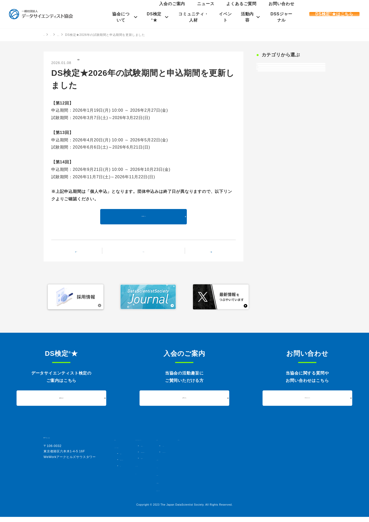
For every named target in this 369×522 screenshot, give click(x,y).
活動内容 (249, 17)
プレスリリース (274, 96)
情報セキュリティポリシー (261, 495)
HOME (48, 34)
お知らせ (268, 82)
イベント (226, 17)
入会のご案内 (221, 9)
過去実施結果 (190, 467)
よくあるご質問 (263, 9)
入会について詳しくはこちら (184, 403)
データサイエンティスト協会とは (138, 452)
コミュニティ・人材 (193, 17)
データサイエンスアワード (265, 456)
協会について (118, 17)
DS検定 (86, 62)
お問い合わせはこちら (307, 403)
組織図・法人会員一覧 (135, 464)
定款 (123, 470)
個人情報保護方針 (254, 487)
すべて (266, 69)
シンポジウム (256, 450)
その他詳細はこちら (143, 221)
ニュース (241, 9)
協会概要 (126, 458)
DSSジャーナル (283, 17)
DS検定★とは (191, 455)
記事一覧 (146, 255)
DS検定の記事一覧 (91, 35)
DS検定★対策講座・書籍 (199, 461)
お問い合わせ (288, 9)
